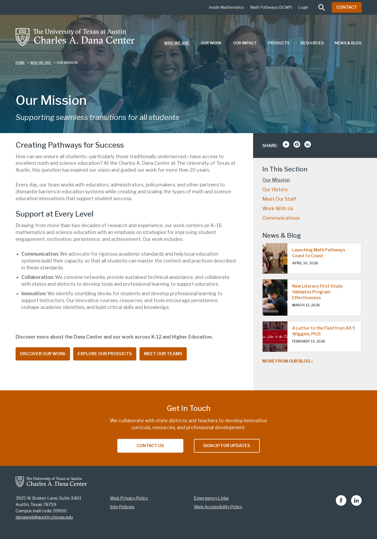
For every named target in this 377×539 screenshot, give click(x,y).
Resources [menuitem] (312, 43)
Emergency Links (211, 498)
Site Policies (122, 506)
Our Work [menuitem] (211, 43)
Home (20, 63)
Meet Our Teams (163, 353)
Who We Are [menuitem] (176, 43)
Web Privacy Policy (129, 498)
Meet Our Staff (279, 199)
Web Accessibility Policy (218, 506)
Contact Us (150, 445)
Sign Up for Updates (226, 445)
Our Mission (276, 180)
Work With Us (277, 208)
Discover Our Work (43, 353)
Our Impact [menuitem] (245, 43)
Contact (346, 7)
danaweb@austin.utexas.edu (44, 517)
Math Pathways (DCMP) (271, 7)
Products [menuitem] (278, 43)
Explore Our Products (105, 353)
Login (303, 7)
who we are (40, 63)
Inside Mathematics (226, 7)
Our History (275, 189)
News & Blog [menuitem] (348, 43)
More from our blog (286, 361)
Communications (281, 218)
